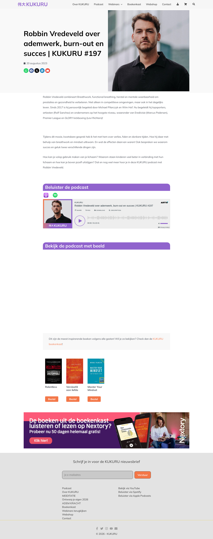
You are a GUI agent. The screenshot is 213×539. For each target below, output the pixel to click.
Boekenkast (69, 506)
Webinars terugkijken (74, 510)
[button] (194, 4)
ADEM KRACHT (71, 503)
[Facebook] (97, 528)
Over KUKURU (70, 491)
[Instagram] (106, 528)
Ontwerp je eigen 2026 (75, 499)
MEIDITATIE (69, 495)
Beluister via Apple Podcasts (134, 495)
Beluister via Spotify (129, 491)
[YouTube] (111, 528)
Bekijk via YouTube (129, 488)
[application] (120, 4)
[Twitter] (101, 528)
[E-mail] (115, 528)
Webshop (67, 514)
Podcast (66, 488)
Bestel (51, 399)
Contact (66, 518)
